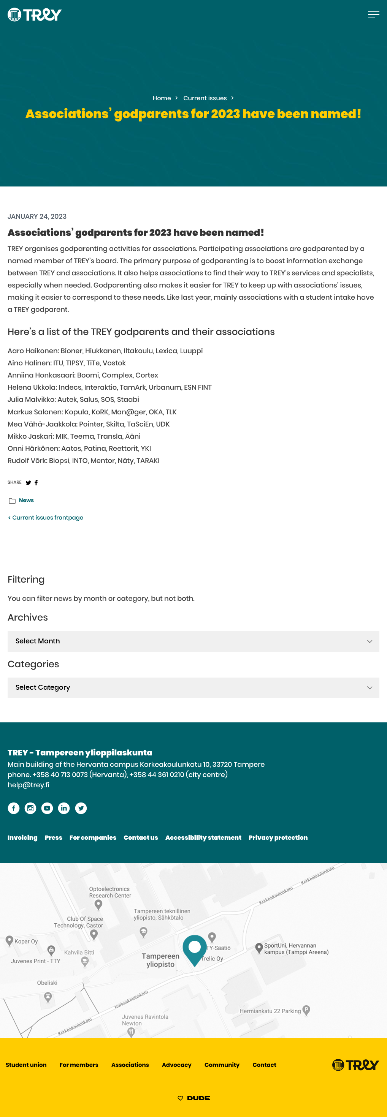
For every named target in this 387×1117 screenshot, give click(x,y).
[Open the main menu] (373, 14)
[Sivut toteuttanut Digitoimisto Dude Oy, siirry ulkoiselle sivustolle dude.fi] (194, 1099)
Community (222, 1065)
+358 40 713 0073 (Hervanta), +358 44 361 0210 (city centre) (130, 775)
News (26, 500)
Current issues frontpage (45, 518)
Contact (264, 1065)
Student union (26, 1065)
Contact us (141, 838)
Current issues (205, 99)
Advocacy (177, 1065)
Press (53, 838)
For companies (93, 838)
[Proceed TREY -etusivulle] (355, 1069)
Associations (130, 1065)
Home (162, 99)
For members (79, 1065)
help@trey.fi (28, 785)
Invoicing (23, 838)
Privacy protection (278, 838)
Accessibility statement (203, 838)
